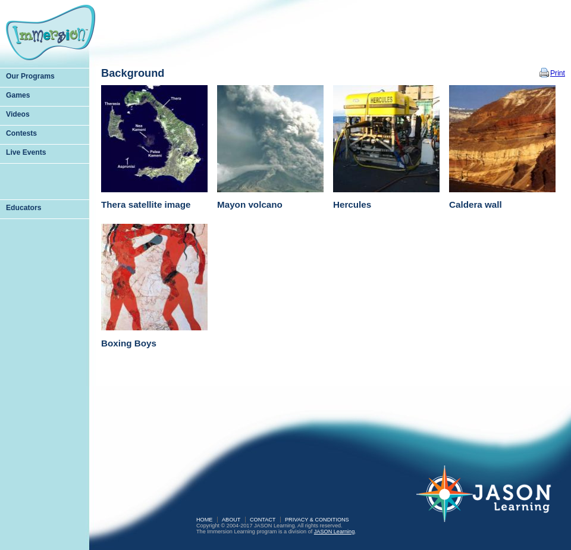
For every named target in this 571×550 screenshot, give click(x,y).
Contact (262, 520)
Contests (21, 133)
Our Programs (30, 76)
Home (204, 520)
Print (557, 73)
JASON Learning (334, 532)
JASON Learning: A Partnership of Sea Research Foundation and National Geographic (490, 501)
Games (18, 95)
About (231, 520)
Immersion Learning (50, 32)
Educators (23, 208)
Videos (18, 114)
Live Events (26, 152)
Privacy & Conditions (317, 520)
